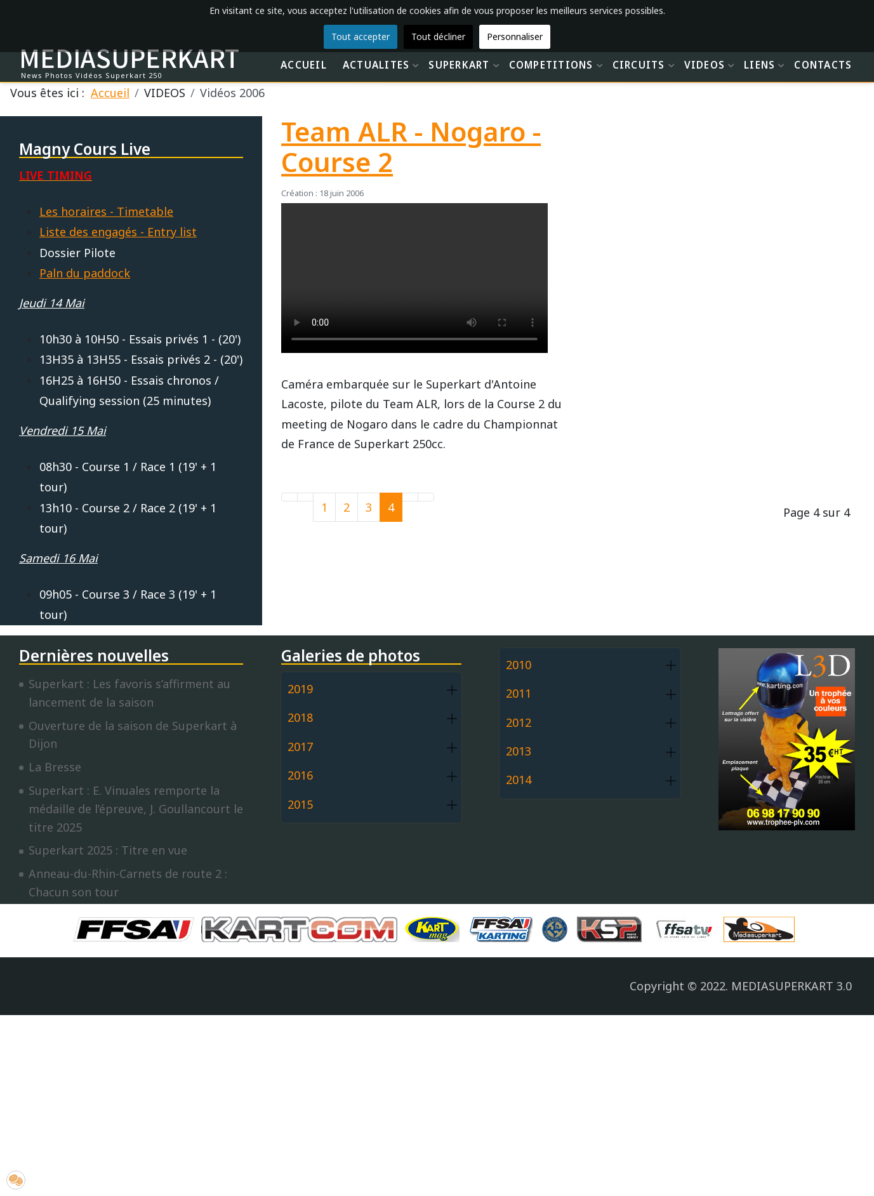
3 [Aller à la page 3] (369, 507)
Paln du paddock (84, 273)
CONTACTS (823, 64)
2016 (300, 775)
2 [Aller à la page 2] (346, 507)
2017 (300, 746)
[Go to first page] (289, 497)
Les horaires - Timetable (106, 211)
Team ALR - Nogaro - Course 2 (411, 147)
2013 (518, 751)
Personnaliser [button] (515, 36)
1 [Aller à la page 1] (324, 507)
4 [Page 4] (391, 507)
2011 (518, 693)
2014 (518, 779)
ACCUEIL (304, 64)
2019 (300, 688)
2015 (300, 804)
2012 (518, 722)
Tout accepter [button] (360, 36)
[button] (452, 689)
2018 (300, 717)
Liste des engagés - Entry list (118, 231)
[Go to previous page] (305, 497)
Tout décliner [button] (438, 36)
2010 (518, 664)
